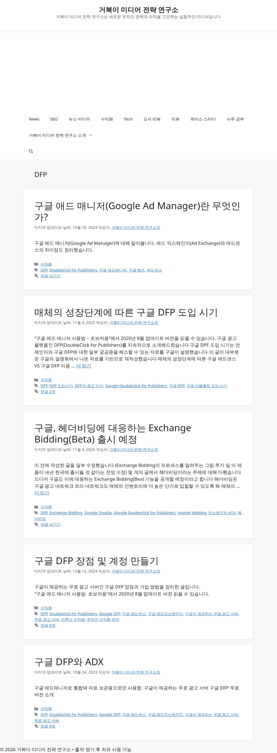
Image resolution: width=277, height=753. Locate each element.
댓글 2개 (48, 391)
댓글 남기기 (51, 275)
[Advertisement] (138, 70)
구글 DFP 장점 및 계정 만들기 (96, 560)
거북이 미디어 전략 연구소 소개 (63, 135)
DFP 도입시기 (61, 385)
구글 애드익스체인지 (165, 613)
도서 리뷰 (152, 119)
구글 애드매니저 (113, 270)
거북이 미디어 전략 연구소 (139, 9)
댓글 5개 (48, 625)
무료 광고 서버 (46, 619)
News (34, 119)
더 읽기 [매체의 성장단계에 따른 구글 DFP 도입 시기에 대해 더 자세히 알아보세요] (83, 366)
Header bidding (192, 512)
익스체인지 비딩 (222, 512)
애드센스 (154, 270)
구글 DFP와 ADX (69, 661)
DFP (44, 270)
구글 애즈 (137, 270)
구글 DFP (176, 385)
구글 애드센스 (134, 613)
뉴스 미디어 (79, 119)
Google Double (98, 512)
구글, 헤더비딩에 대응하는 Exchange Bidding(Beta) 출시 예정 (112, 433)
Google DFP (109, 613)
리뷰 (176, 119)
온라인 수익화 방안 (103, 619)
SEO (54, 119)
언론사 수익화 (73, 619)
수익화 (107, 119)
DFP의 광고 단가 (89, 385)
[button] (31, 151)
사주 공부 (235, 119)
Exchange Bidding (66, 512)
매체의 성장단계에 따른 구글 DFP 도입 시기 (126, 312)
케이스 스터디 (203, 119)
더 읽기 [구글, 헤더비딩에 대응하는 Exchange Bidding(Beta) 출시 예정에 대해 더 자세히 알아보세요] (41, 493)
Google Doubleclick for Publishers (136, 385)
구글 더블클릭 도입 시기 (206, 385)
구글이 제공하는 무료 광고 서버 (211, 613)
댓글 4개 (48, 726)
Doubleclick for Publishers (73, 270)
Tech (128, 119)
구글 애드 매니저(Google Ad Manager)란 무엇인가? (137, 211)
